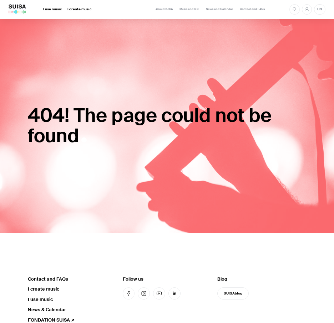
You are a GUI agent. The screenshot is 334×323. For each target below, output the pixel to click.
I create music (79, 9)
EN (319, 9)
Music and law (189, 9)
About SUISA (164, 9)
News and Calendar (219, 9)
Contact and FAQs (252, 9)
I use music (52, 9)
